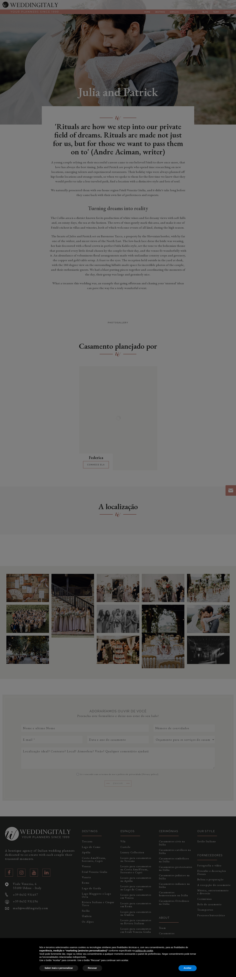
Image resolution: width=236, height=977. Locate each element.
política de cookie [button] (144, 950)
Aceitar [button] (187, 968)
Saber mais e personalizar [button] (59, 968)
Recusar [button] (92, 968)
